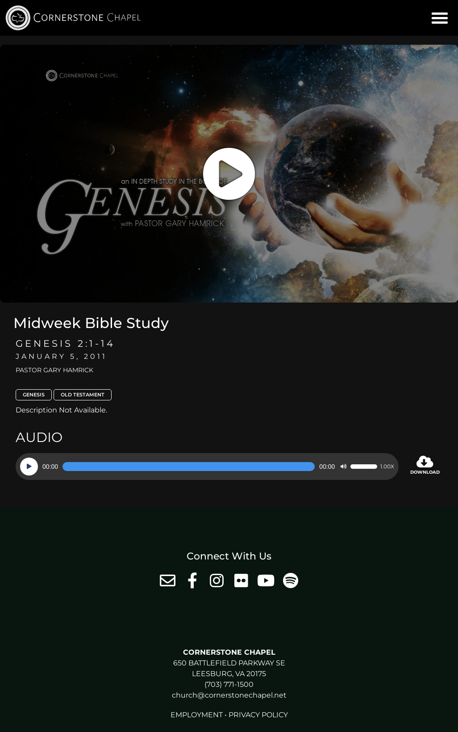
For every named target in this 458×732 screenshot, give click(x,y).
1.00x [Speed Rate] (387, 466)
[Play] (29, 466)
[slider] (188, 466)
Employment (197, 715)
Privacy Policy (258, 715)
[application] (207, 466)
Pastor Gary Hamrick (54, 370)
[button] (439, 17)
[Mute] (343, 467)
